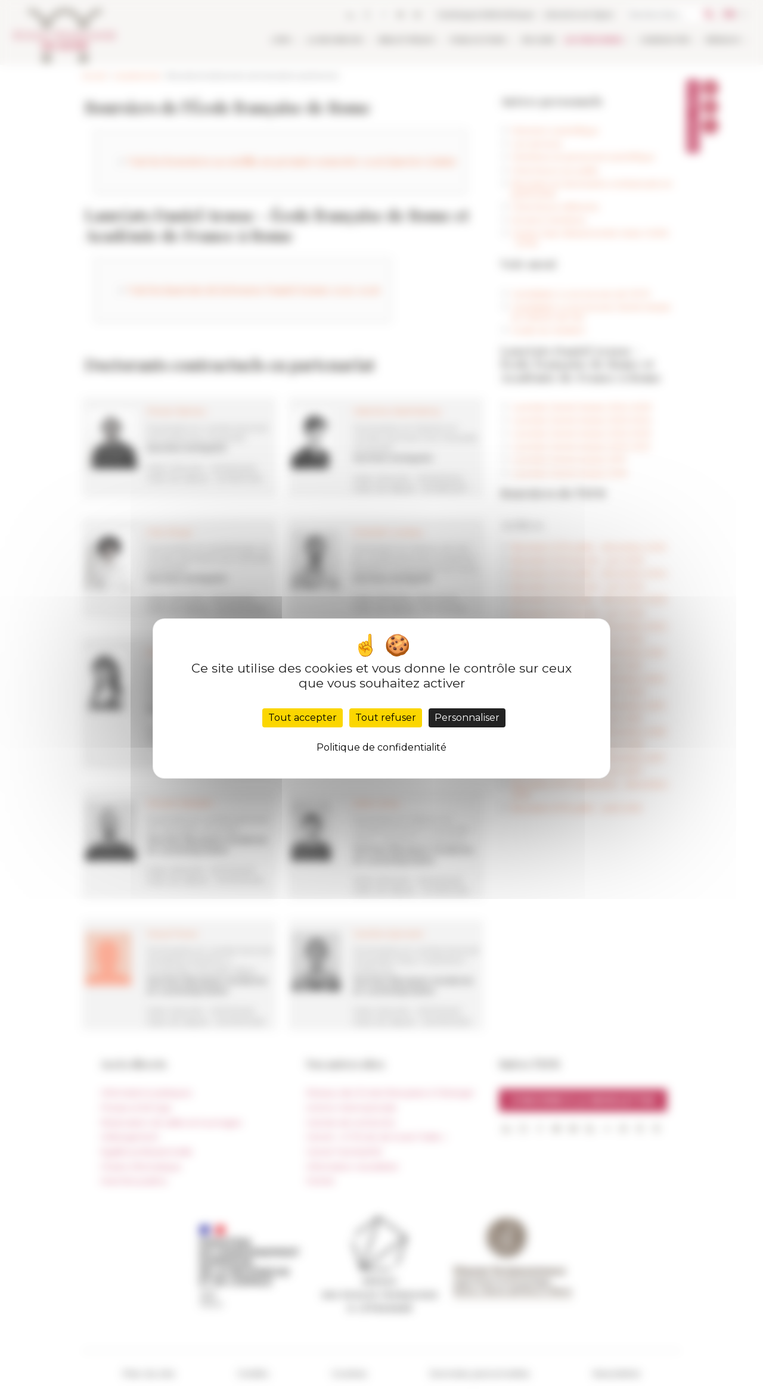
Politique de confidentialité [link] (381, 747)
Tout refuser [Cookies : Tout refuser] (385, 717)
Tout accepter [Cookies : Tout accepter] (302, 717)
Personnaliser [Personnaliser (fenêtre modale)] (467, 717)
